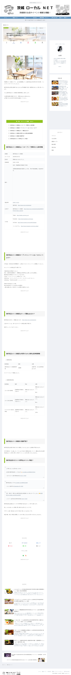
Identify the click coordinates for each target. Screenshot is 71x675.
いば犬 (60, 55)
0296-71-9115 (16, 202)
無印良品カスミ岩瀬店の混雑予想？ (17, 135)
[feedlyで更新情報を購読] (23, 555)
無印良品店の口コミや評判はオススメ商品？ (19, 138)
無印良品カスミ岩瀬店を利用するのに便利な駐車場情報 (21, 133)
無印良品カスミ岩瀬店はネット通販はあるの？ (19, 130)
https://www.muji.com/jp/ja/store (29, 319)
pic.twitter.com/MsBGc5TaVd (28, 472)
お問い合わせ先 (66, 671)
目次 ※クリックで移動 (24, 121)
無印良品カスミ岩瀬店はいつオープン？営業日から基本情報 (22, 125)
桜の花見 (49, 671)
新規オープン (44, 671)
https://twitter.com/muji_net (23, 215)
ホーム (39, 671)
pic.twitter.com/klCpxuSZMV (14, 495)
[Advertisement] (24, 48)
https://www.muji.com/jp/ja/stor (24, 205)
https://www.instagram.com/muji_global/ (29, 226)
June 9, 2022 (24, 498)
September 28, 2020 (18, 486)
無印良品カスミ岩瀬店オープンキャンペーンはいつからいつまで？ (23, 127)
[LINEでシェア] (35, 43)
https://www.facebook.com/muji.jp (25, 219)
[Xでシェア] (6, 43)
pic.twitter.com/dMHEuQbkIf (21, 482)
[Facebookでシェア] (13, 43)
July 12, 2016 (23, 475)
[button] (42, 43)
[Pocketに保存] (28, 43)
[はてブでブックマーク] (21, 43)
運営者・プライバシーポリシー (57, 671)
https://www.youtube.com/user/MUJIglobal (27, 222)
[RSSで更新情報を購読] (26, 555)
